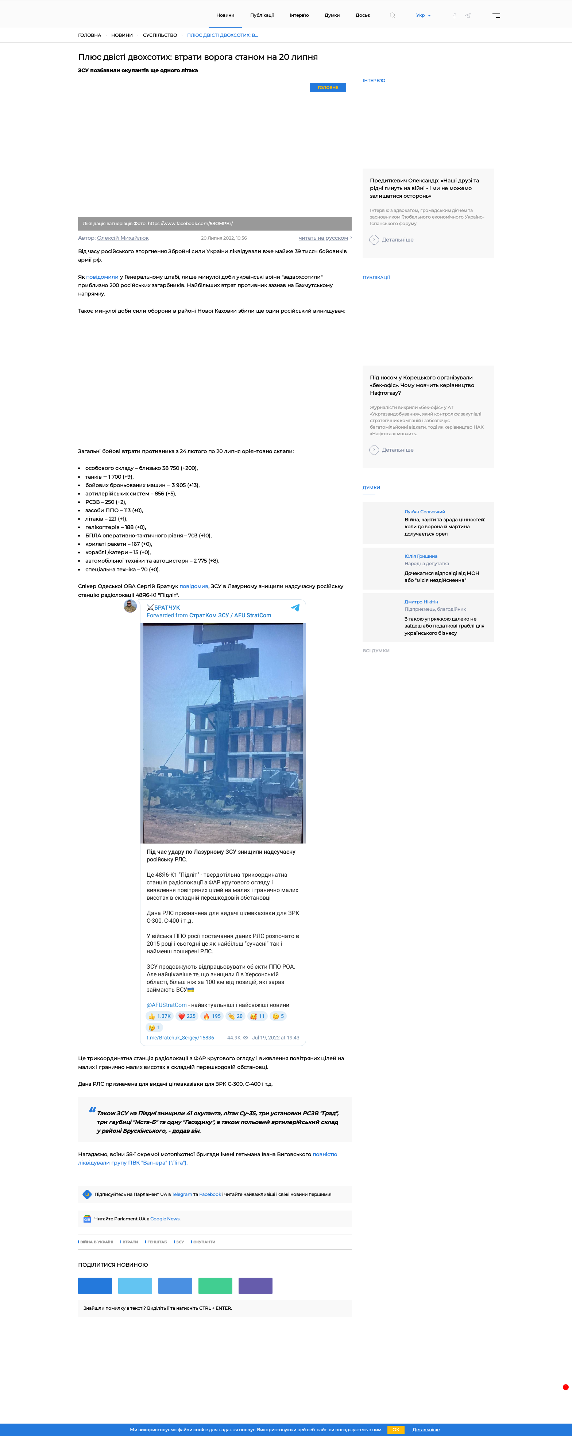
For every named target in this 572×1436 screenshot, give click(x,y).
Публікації (262, 15)
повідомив (193, 586)
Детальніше (398, 239)
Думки (332, 15)
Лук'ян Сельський (425, 511)
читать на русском (323, 238)
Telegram (182, 1194)
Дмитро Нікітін (421, 602)
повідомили (102, 277)
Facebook (210, 1194)
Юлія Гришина (421, 556)
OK (396, 1429)
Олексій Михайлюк (122, 238)
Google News (164, 1218)
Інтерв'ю (299, 15)
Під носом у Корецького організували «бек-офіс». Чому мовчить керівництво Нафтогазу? (422, 385)
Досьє (363, 15)
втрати (130, 1242)
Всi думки (376, 650)
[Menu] (496, 15)
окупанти (204, 1242)
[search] (392, 15)
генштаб (157, 1242)
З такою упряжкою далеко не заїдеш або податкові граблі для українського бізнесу (444, 626)
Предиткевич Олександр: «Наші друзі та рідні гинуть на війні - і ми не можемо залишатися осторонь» (424, 188)
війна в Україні (96, 1242)
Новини (225, 15)
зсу (180, 1242)
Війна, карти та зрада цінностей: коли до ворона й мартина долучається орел (445, 527)
